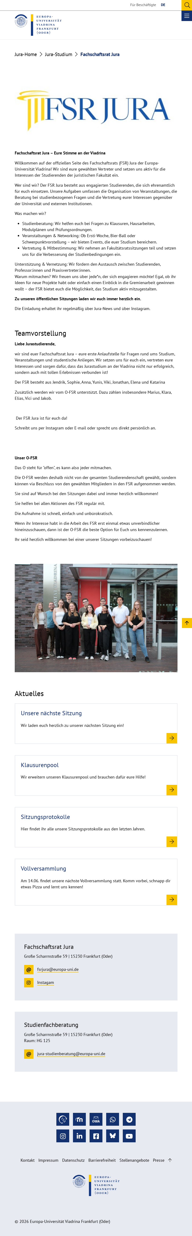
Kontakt (28, 1160)
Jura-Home (26, 54)
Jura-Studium (58, 54)
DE (163, 4)
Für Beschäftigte (143, 4)
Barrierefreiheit (102, 1160)
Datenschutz (73, 1160)
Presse (158, 1160)
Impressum (48, 1160)
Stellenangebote (134, 1160)
